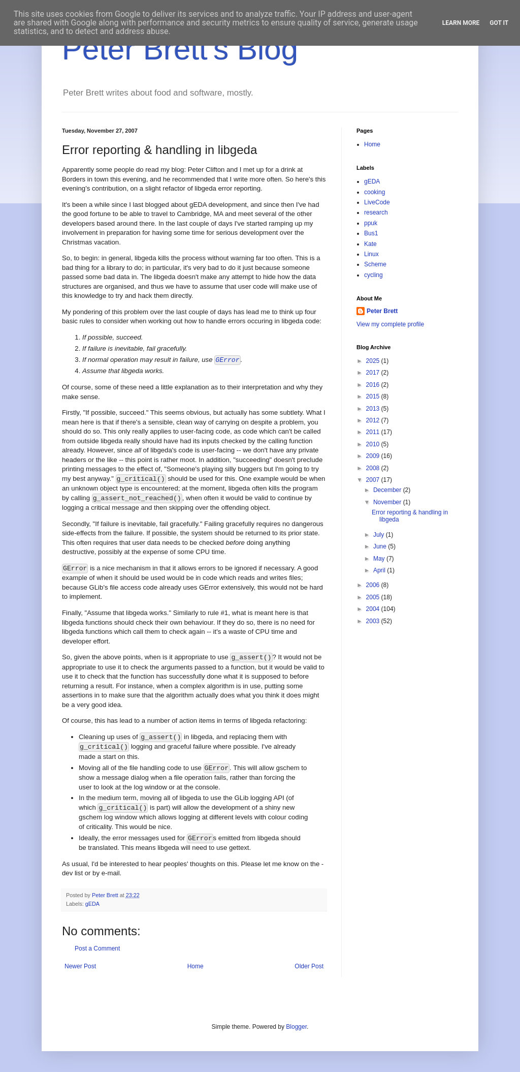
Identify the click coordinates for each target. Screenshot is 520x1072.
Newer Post (80, 966)
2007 (373, 479)
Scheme (375, 264)
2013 (373, 408)
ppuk (370, 223)
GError (227, 359)
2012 (373, 420)
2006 (373, 585)
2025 (373, 360)
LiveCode (377, 202)
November (388, 502)
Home (195, 966)
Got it (499, 22)
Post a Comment (97, 948)
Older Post (309, 966)
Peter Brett (382, 311)
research (376, 212)
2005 (373, 597)
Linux (371, 254)
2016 (373, 384)
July (379, 534)
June (380, 546)
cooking (374, 192)
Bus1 (371, 233)
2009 (373, 456)
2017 (373, 372)
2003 (373, 621)
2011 (373, 432)
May (379, 558)
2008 (373, 468)
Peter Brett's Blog (180, 49)
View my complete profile (390, 324)
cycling (373, 275)
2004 (373, 608)
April (380, 570)
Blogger (296, 1026)
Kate (370, 244)
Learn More (461, 22)
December (388, 490)
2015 (373, 396)
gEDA (92, 904)
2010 (373, 444)
